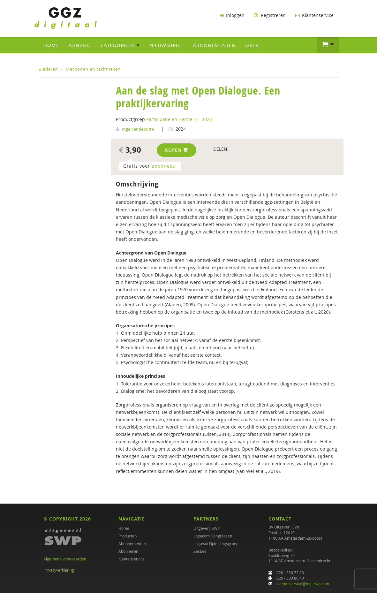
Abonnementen (214, 45)
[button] (328, 45)
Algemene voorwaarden (64, 558)
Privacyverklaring (58, 570)
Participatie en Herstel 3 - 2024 (179, 119)
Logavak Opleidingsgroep (215, 543)
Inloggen (232, 15)
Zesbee (200, 551)
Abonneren (128, 551)
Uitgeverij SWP (206, 528)
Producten (127, 535)
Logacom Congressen (212, 535)
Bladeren (48, 69)
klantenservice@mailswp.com (302, 583)
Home (51, 45)
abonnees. (164, 166)
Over (252, 45)
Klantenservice (314, 15)
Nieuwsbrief (166, 45)
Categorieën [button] (120, 45)
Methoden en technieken (93, 69)
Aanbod (80, 45)
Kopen (176, 150)
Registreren (270, 15)
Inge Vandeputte (138, 129)
